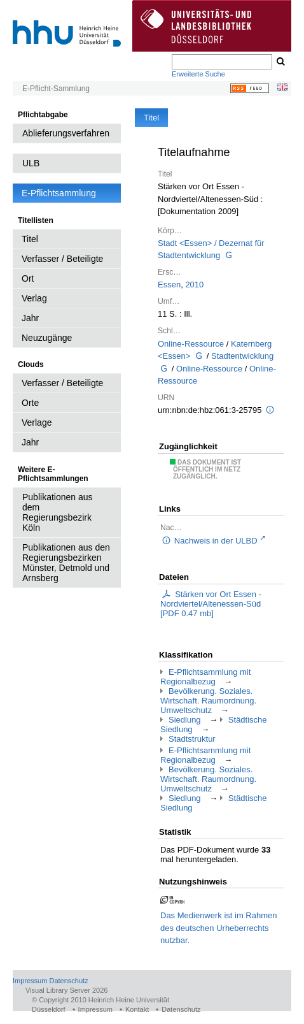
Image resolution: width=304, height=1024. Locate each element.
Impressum (30, 980)
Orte (30, 403)
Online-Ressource (191, 344)
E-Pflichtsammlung (59, 193)
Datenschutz (68, 980)
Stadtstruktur (192, 739)
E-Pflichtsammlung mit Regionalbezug (205, 676)
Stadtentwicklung (242, 356)
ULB (30, 163)
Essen (169, 284)
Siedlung (185, 720)
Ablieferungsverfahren (65, 133)
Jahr (30, 318)
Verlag (34, 298)
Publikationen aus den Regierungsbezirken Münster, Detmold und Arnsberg (66, 562)
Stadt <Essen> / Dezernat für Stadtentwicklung (211, 249)
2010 (194, 284)
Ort (28, 278)
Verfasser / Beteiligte (62, 259)
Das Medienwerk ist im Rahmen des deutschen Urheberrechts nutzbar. (218, 928)
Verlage (37, 422)
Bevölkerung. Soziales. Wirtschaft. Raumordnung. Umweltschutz (208, 700)
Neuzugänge (47, 338)
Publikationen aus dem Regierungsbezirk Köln (57, 512)
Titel (30, 239)
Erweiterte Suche (198, 74)
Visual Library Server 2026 (66, 990)
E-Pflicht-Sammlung (56, 88)
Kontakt (137, 1009)
